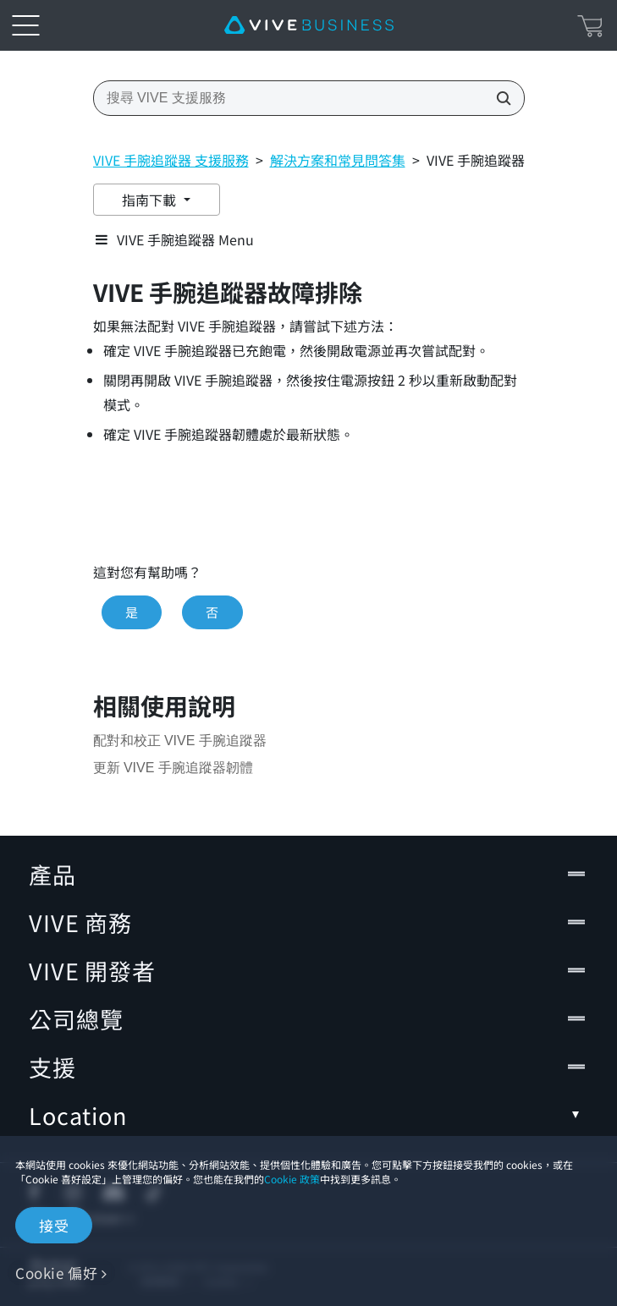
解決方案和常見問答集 (337, 160)
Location (308, 1115)
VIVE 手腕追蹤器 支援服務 (171, 160)
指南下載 (151, 199)
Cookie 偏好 (56, 1272)
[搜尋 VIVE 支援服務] (498, 98)
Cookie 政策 (290, 1179)
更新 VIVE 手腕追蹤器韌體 (173, 767)
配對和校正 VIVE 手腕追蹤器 (180, 740)
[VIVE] (309, 25)
